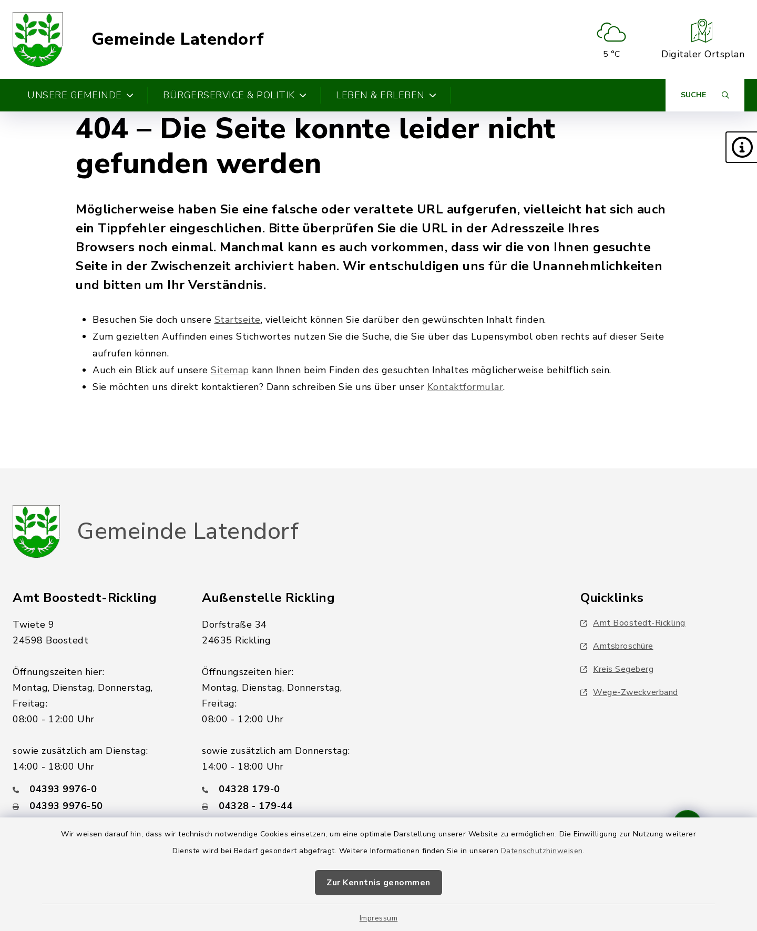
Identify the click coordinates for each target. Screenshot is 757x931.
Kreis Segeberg (616, 669)
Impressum (379, 918)
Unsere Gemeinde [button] (80, 95)
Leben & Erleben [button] (386, 95)
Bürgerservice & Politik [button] (234, 95)
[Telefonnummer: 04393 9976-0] (95, 789)
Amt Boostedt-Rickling (633, 623)
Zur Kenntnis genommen (378, 882)
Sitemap (230, 370)
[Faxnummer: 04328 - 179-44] (284, 806)
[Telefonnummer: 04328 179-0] (284, 789)
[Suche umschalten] (705, 95)
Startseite (237, 319)
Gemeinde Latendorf (177, 39)
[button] (741, 147)
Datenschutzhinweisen (542, 851)
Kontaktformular (465, 387)
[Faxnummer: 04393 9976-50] (95, 806)
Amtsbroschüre (616, 646)
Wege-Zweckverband (629, 692)
